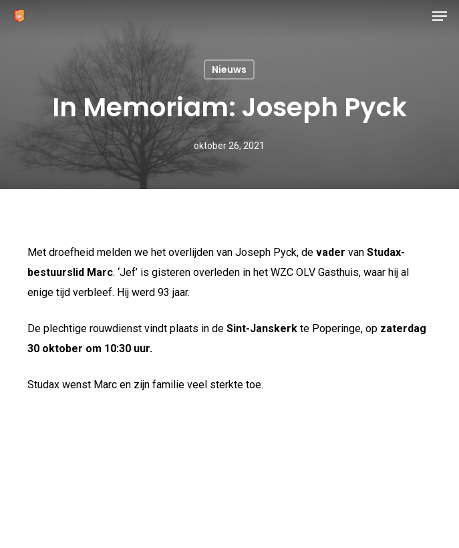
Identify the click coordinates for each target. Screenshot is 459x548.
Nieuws (229, 69)
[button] (439, 16)
